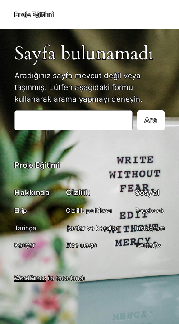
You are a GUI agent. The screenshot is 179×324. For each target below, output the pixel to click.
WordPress (30, 278)
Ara (150, 120)
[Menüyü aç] (159, 14)
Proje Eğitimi (34, 14)
